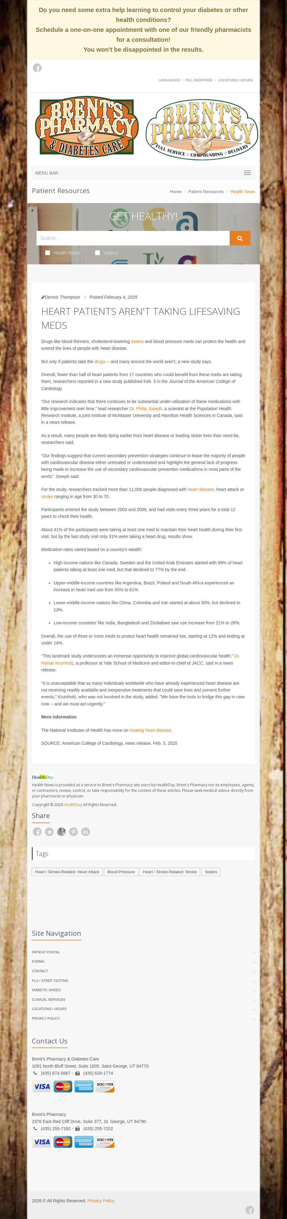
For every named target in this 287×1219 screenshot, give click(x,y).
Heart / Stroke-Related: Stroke (170, 872)
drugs (100, 361)
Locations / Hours (235, 80)
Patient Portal (46, 952)
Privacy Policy (46, 1018)
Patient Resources (206, 191)
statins (137, 341)
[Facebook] (37, 67)
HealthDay (73, 804)
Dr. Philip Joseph (146, 408)
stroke (47, 496)
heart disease (201, 489)
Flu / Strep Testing (50, 981)
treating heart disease (150, 730)
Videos (106, 252)
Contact (40, 971)
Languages (169, 80)
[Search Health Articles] (133, 238)
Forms (38, 961)
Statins (211, 872)
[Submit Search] (240, 238)
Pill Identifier (199, 80)
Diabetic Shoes (46, 990)
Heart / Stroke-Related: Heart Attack (67, 872)
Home (176, 191)
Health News (62, 252)
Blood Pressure (121, 872)
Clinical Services (48, 999)
